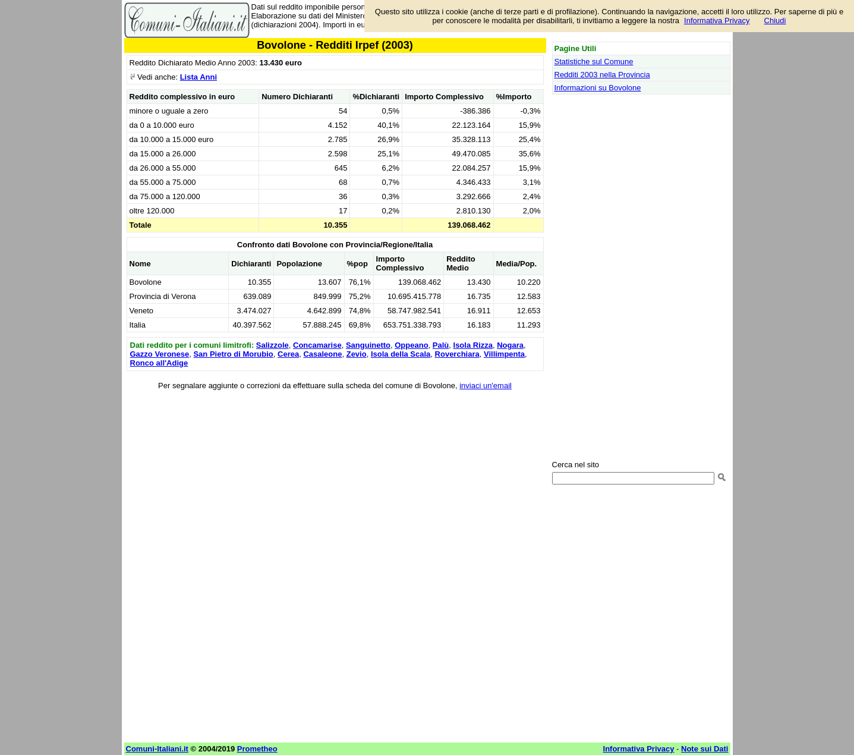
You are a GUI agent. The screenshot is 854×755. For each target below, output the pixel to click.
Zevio (356, 354)
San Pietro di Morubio (233, 354)
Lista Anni (198, 77)
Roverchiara (457, 354)
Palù (441, 345)
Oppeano (411, 345)
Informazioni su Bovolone (597, 87)
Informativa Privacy (717, 20)
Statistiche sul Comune (594, 61)
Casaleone (322, 354)
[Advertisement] (335, 481)
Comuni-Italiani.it (157, 748)
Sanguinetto (368, 345)
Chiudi (775, 20)
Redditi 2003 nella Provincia (602, 74)
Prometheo (257, 748)
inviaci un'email (485, 385)
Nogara (510, 345)
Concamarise (317, 345)
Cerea (288, 354)
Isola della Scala (400, 354)
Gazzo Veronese (160, 354)
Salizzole (272, 345)
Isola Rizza (473, 345)
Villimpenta (504, 354)
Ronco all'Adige (159, 362)
